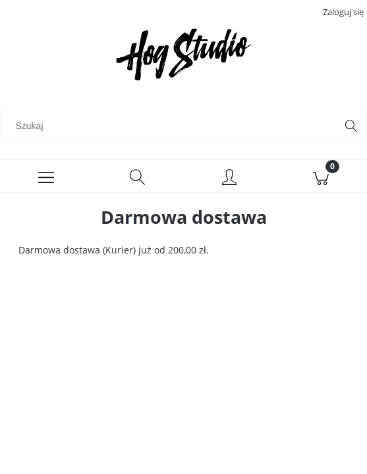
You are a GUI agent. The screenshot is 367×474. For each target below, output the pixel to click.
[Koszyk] (321, 176)
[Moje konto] (230, 178)
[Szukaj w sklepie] (171, 125)
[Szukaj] (351, 126)
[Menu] (46, 176)
